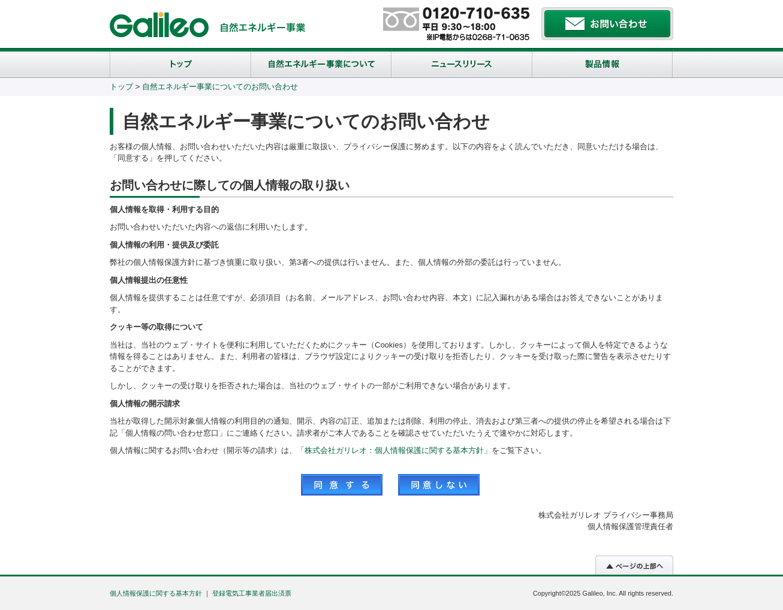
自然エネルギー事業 (263, 27)
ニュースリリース (462, 63)
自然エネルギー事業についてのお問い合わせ (220, 86)
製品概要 (602, 63)
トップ (180, 63)
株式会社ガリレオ (159, 24)
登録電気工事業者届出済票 (251, 593)
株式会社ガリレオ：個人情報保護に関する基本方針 (394, 450)
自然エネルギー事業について (321, 63)
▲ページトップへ (634, 565)
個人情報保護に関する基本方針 (156, 593)
